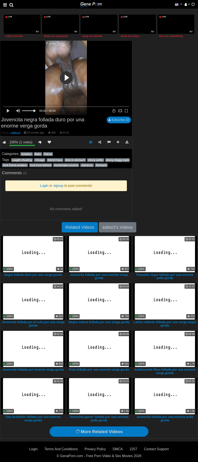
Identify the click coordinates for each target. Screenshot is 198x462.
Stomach (101, 165)
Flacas (48, 154)
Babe (38, 154)
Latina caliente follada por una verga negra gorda (164, 323)
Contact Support (156, 449)
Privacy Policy (95, 449)
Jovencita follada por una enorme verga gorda (99, 276)
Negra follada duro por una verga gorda (33, 274)
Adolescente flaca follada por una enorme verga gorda (164, 371)
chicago (39, 160)
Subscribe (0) (119, 120)
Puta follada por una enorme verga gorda (99, 369)
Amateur (26, 154)
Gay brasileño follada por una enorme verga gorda (33, 418)
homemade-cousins (66, 165)
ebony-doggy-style (117, 160)
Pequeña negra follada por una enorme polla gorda (164, 276)
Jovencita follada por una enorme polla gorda (164, 418)
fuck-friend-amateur (15, 165)
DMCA (118, 449)
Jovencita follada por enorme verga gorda (33, 369)
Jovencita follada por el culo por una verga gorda (33, 323)
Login (33, 449)
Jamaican (87, 165)
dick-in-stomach (75, 160)
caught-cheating (22, 160)
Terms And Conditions (61, 449)
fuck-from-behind (40, 165)
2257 (133, 449)
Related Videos (79, 227)
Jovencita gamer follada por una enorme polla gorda (99, 418)
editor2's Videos (118, 227)
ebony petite (95, 160)
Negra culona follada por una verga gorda (99, 322)
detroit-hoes (55, 160)
